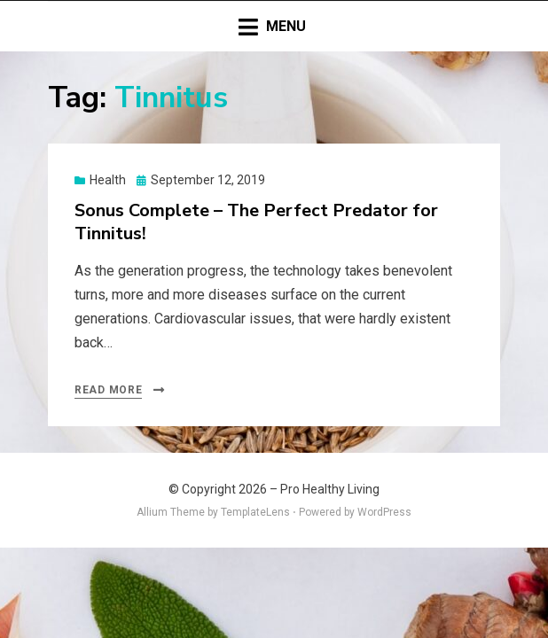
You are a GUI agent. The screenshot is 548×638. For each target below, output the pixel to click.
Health (108, 180)
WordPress (384, 512)
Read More (108, 390)
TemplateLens (255, 512)
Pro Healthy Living (330, 489)
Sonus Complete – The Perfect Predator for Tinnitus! (256, 221)
